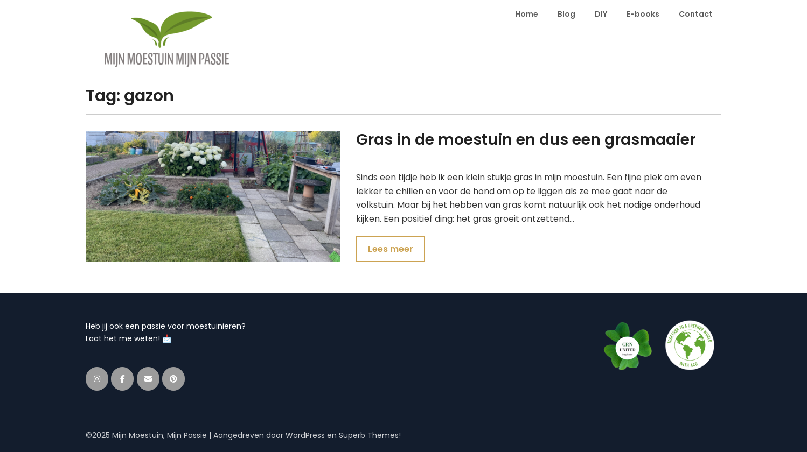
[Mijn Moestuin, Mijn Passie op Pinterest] (173, 379)
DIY (601, 14)
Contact (696, 14)
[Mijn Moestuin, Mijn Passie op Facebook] (122, 379)
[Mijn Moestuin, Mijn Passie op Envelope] (148, 379)
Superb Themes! (370, 435)
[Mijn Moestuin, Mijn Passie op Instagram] (97, 379)
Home (526, 14)
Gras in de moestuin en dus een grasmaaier (525, 139)
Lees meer (390, 249)
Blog (566, 14)
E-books (643, 14)
